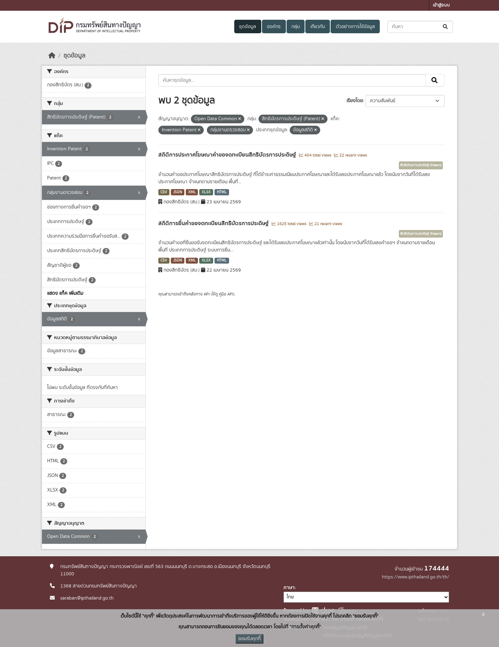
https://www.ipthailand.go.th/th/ (415, 577)
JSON (177, 192)
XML (192, 192)
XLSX (206, 192)
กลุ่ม (295, 26)
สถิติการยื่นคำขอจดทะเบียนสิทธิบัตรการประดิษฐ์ (214, 223)
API (207, 294)
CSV (163, 192)
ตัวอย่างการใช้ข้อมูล (355, 26)
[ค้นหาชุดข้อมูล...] (420, 27)
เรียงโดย (355, 100)
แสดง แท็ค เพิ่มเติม (65, 293)
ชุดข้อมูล (247, 26)
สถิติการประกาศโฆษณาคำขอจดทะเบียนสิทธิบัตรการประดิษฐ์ (227, 154)
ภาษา (289, 587)
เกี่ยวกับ (317, 26)
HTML (222, 192)
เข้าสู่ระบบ (441, 5)
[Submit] (445, 27)
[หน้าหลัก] (52, 55)
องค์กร (274, 26)
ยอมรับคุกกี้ (249, 638)
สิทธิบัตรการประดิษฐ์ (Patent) (420, 165)
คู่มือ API (226, 294)
